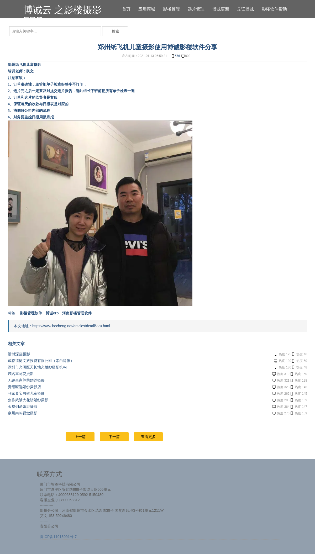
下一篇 (114, 437)
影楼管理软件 (31, 313)
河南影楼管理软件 (77, 313)
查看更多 (148, 437)
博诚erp (52, 313)
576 (175, 56)
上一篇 (80, 437)
